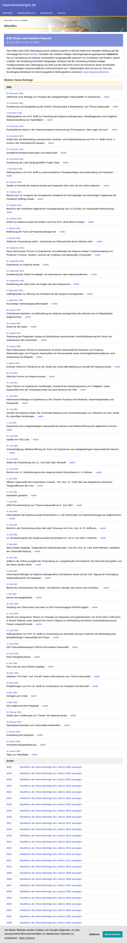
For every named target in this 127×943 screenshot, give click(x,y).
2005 (9, 897)
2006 (9, 891)
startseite (16, 20)
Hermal (34, 54)
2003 (9, 910)
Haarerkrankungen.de (19, 5)
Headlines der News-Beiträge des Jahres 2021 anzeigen (51, 798)
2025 (9, 773)
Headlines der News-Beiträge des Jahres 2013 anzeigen (51, 848)
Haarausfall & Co (26, 13)
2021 (9, 798)
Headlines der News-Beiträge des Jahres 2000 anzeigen (51, 922)
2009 (9, 872)
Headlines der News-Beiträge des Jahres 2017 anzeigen (51, 823)
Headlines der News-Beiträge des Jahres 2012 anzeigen (51, 854)
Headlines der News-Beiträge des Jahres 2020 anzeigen (51, 804)
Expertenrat (46, 13)
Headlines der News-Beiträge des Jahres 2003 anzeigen (51, 910)
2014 (9, 841)
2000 (9, 922)
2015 (9, 835)
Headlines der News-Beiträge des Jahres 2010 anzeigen (51, 866)
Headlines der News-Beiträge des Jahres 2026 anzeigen (51, 767)
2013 (9, 848)
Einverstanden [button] (112, 934)
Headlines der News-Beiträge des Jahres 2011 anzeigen (51, 860)
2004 (9, 904)
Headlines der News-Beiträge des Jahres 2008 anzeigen (51, 879)
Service (61, 13)
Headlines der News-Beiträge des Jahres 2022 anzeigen (51, 792)
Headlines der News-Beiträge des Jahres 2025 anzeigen (51, 773)
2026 (9, 767)
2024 (9, 779)
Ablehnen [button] (94, 934)
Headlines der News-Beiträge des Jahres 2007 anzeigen (51, 885)
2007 (9, 885)
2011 (9, 860)
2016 (9, 829)
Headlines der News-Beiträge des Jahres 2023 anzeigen (51, 785)
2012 (9, 854)
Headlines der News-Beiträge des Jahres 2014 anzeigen (51, 841)
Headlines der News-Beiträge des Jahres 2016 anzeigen (51, 829)
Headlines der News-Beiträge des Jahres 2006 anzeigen (51, 891)
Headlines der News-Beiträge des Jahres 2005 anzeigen (51, 897)
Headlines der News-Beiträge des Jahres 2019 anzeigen (51, 810)
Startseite (7, 13)
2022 (9, 792)
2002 (9, 916)
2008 (9, 879)
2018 (9, 816)
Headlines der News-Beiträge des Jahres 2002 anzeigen (51, 916)
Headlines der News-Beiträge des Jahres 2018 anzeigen (51, 816)
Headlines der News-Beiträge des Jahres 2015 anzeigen (51, 835)
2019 (9, 810)
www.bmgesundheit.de (96, 72)
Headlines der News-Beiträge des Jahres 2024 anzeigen (51, 779)
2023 (9, 785)
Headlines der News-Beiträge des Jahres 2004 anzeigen (51, 904)
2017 (9, 823)
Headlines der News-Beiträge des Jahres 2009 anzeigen (51, 872)
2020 (9, 804)
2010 (9, 866)
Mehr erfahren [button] (27, 938)
